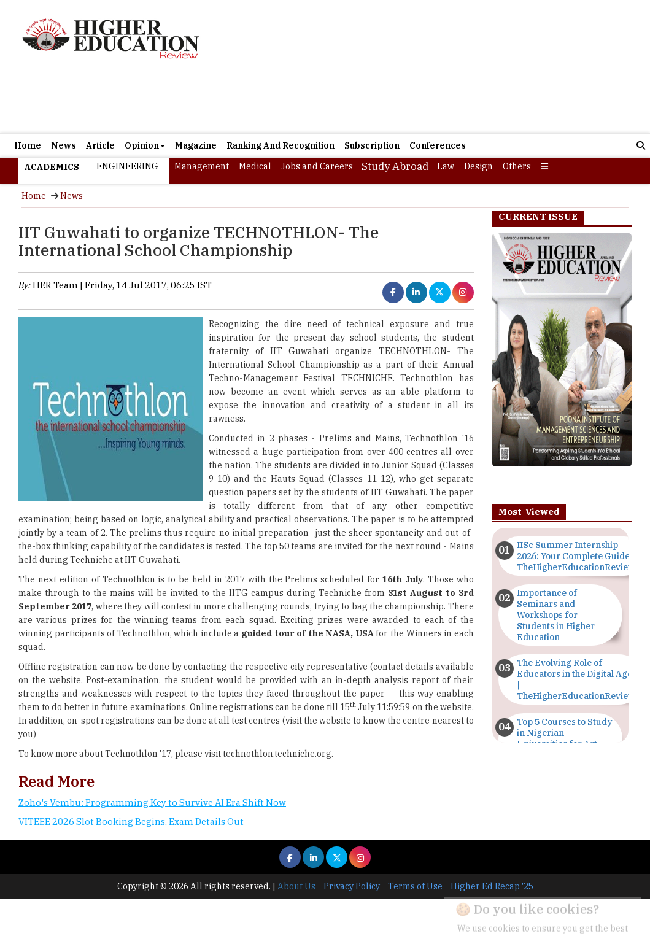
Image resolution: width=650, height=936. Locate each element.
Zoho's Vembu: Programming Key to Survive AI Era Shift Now (152, 802)
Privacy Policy (351, 886)
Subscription (372, 145)
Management (201, 166)
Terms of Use (415, 886)
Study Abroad (395, 166)
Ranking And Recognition (280, 145)
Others (517, 166)
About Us (296, 886)
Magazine (196, 145)
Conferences (437, 145)
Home (27, 145)
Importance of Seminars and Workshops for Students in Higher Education (556, 615)
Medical (255, 166)
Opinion (145, 145)
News (63, 145)
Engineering (127, 166)
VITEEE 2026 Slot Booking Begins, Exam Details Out (131, 821)
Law (445, 166)
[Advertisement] (415, 66)
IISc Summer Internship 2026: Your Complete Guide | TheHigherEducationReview (576, 556)
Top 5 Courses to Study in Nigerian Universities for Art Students (565, 738)
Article (100, 145)
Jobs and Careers (317, 166)
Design (478, 166)
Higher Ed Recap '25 (492, 886)
